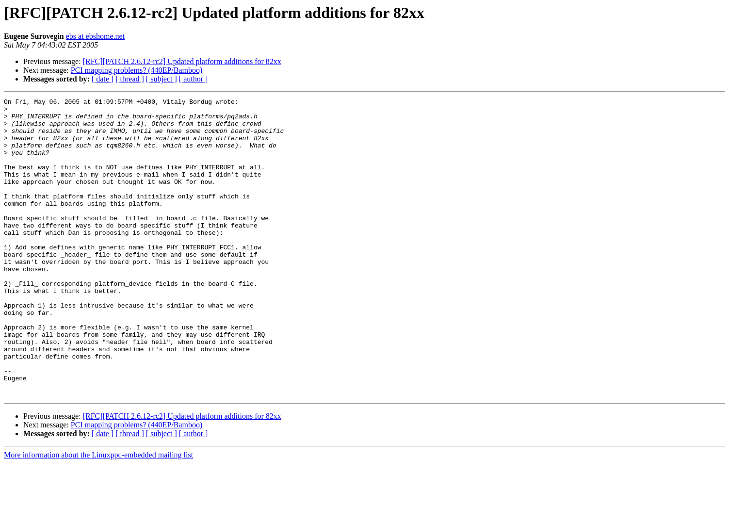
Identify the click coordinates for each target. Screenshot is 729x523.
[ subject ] (161, 79)
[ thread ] (129, 79)
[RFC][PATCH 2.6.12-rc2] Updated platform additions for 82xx (182, 61)
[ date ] (102, 79)
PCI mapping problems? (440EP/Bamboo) (137, 70)
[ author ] (193, 79)
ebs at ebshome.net (95, 36)
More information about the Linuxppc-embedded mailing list (98, 514)
